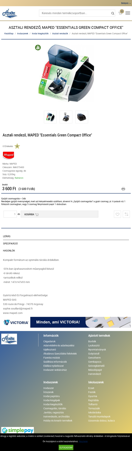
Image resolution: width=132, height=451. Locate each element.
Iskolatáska (94, 412)
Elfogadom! (66, 447)
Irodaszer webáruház (55, 369)
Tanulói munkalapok (99, 416)
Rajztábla (93, 400)
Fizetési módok (51, 357)
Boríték (92, 341)
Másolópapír (95, 369)
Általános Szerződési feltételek (60, 353)
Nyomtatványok (97, 349)
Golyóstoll (93, 353)
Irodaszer (48, 388)
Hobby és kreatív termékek (57, 420)
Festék (92, 392)
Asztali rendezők (60, 33)
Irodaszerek (22, 33)
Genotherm (94, 357)
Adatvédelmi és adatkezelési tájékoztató (58, 347)
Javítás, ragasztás (53, 412)
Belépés (124, 3)
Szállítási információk (55, 361)
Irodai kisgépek (51, 400)
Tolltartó (92, 404)
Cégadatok (49, 341)
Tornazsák (94, 408)
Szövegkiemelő (96, 365)
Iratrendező (94, 374)
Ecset (91, 388)
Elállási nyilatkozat (53, 365)
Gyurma (92, 396)
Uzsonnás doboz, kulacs (101, 420)
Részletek (83, 441)
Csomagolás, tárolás (54, 408)
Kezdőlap (8, 33)
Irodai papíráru (51, 396)
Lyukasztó (94, 345)
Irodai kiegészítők (40, 33)
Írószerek (48, 392)
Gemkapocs (94, 361)
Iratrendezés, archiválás (56, 416)
